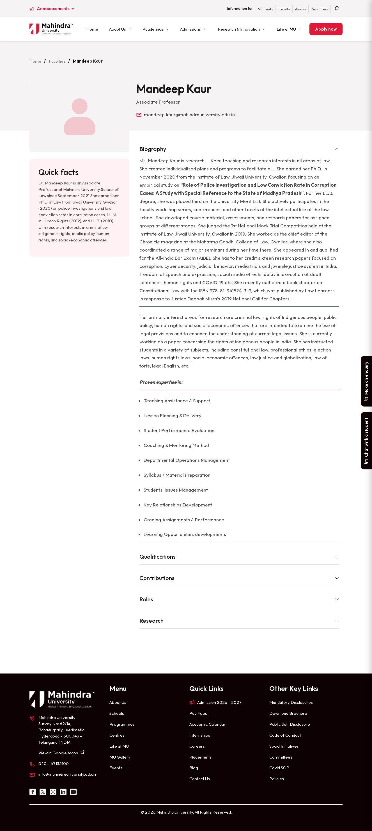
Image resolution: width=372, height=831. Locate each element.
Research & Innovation (242, 29)
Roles (146, 599)
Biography (152, 148)
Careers (197, 746)
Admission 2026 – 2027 (219, 702)
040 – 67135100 (53, 763)
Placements (200, 757)
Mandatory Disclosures (291, 702)
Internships (199, 735)
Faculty (284, 9)
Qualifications (157, 556)
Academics (156, 29)
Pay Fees (198, 713)
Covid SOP (279, 767)
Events (115, 767)
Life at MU (289, 29)
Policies (276, 778)
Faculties (57, 61)
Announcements (53, 8)
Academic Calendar (207, 724)
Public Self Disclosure (289, 724)
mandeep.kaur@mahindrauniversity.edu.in (189, 114)
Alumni (300, 9)
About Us (120, 29)
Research (151, 620)
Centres (117, 735)
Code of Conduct (285, 735)
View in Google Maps (58, 752)
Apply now (326, 29)
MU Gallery (119, 757)
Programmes (122, 724)
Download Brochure (288, 713)
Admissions (193, 29)
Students (265, 9)
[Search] (337, 8)
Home (92, 29)
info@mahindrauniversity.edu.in (67, 774)
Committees (280, 757)
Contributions (156, 577)
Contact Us (199, 778)
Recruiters (319, 9)
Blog (193, 767)
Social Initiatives (284, 746)
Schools (116, 713)
